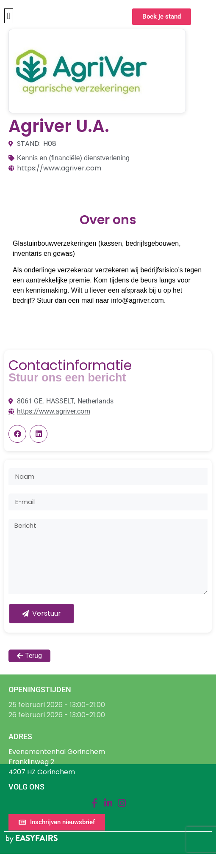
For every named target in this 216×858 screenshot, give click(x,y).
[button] (8, 15)
